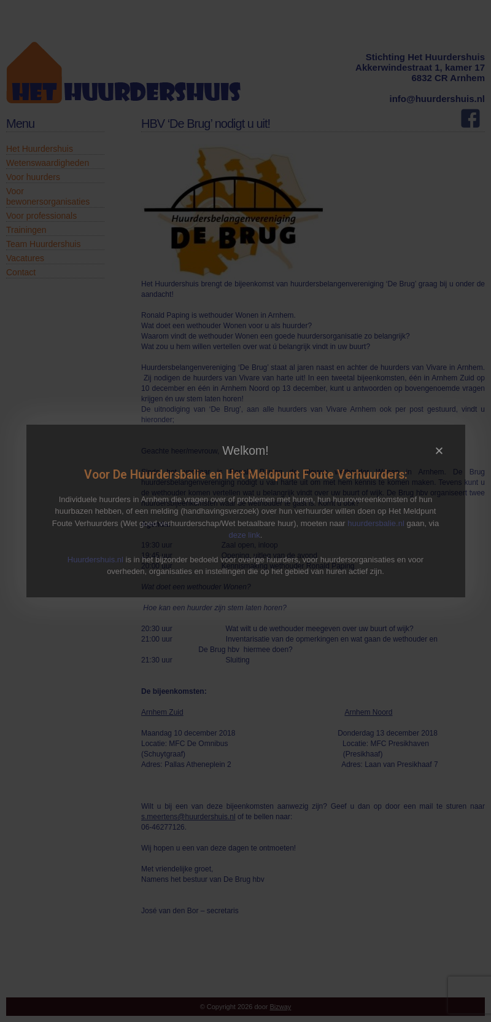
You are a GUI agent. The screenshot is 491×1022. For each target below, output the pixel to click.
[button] (439, 450)
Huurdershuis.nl (95, 559)
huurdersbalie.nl (375, 523)
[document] (245, 511)
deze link (244, 535)
